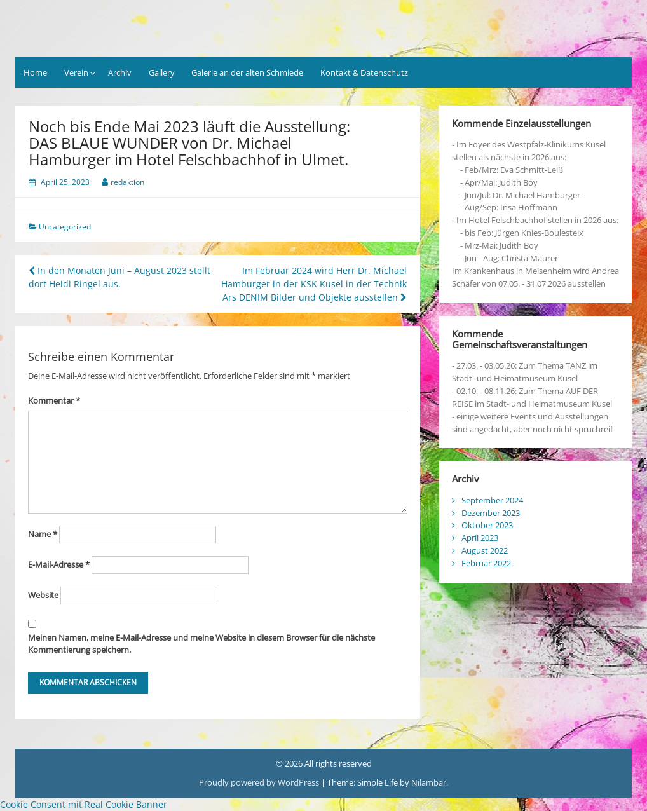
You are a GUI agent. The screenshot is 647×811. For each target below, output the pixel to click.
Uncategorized (65, 226)
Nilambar (428, 782)
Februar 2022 (486, 563)
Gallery (162, 72)
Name (42, 534)
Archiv (120, 72)
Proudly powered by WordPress (259, 782)
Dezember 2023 (490, 513)
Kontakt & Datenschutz (364, 72)
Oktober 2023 (487, 525)
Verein (76, 72)
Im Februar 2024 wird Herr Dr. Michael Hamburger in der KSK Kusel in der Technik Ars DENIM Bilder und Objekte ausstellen (314, 283)
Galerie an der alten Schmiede (247, 72)
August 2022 (484, 550)
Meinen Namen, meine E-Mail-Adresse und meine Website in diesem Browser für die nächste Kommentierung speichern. (201, 644)
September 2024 (492, 500)
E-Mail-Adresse (59, 564)
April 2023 (479, 537)
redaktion (127, 182)
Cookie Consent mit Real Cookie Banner (83, 804)
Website (43, 595)
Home (35, 72)
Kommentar (54, 400)
